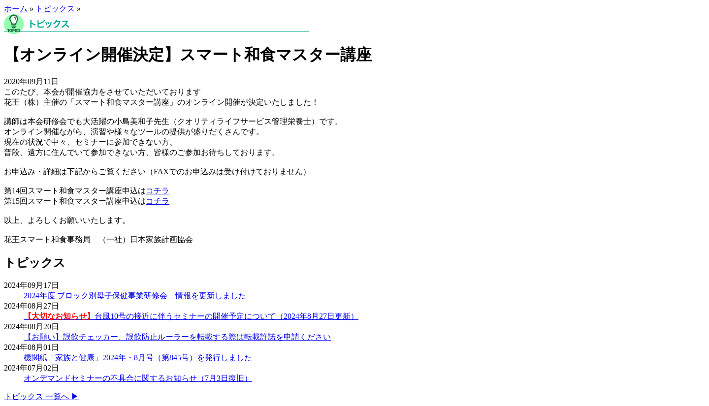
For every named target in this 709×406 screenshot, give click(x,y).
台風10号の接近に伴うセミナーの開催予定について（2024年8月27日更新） (191, 316)
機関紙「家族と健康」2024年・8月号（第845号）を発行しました (138, 357)
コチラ (157, 191)
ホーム (16, 8)
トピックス (55, 8)
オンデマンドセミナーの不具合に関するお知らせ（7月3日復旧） (138, 378)
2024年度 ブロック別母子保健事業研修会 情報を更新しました (135, 295)
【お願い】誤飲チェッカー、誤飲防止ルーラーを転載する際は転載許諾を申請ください (177, 337)
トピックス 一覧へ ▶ (41, 396)
